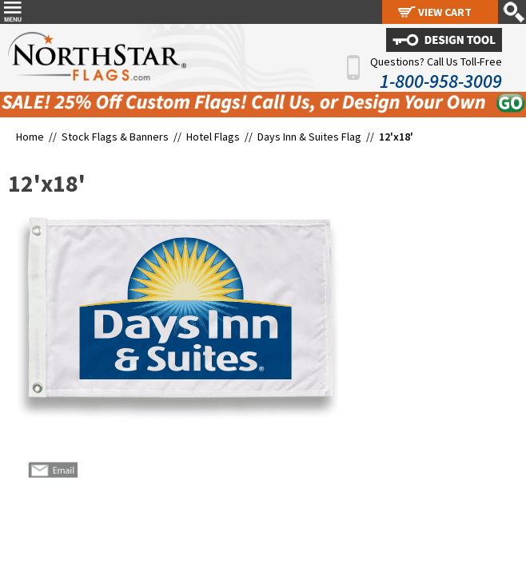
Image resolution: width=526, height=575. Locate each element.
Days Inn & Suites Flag (309, 136)
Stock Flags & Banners (115, 136)
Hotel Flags (213, 136)
